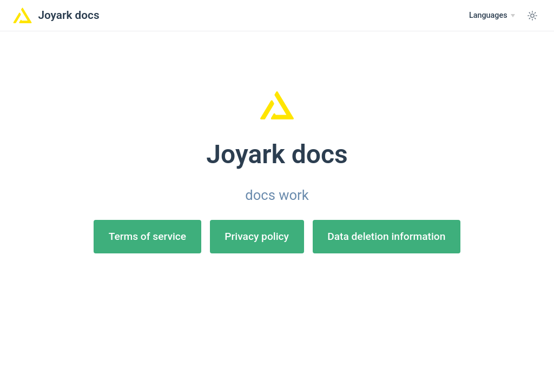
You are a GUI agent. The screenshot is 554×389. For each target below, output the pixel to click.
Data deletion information (386, 236)
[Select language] (492, 16)
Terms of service (147, 236)
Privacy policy (257, 236)
